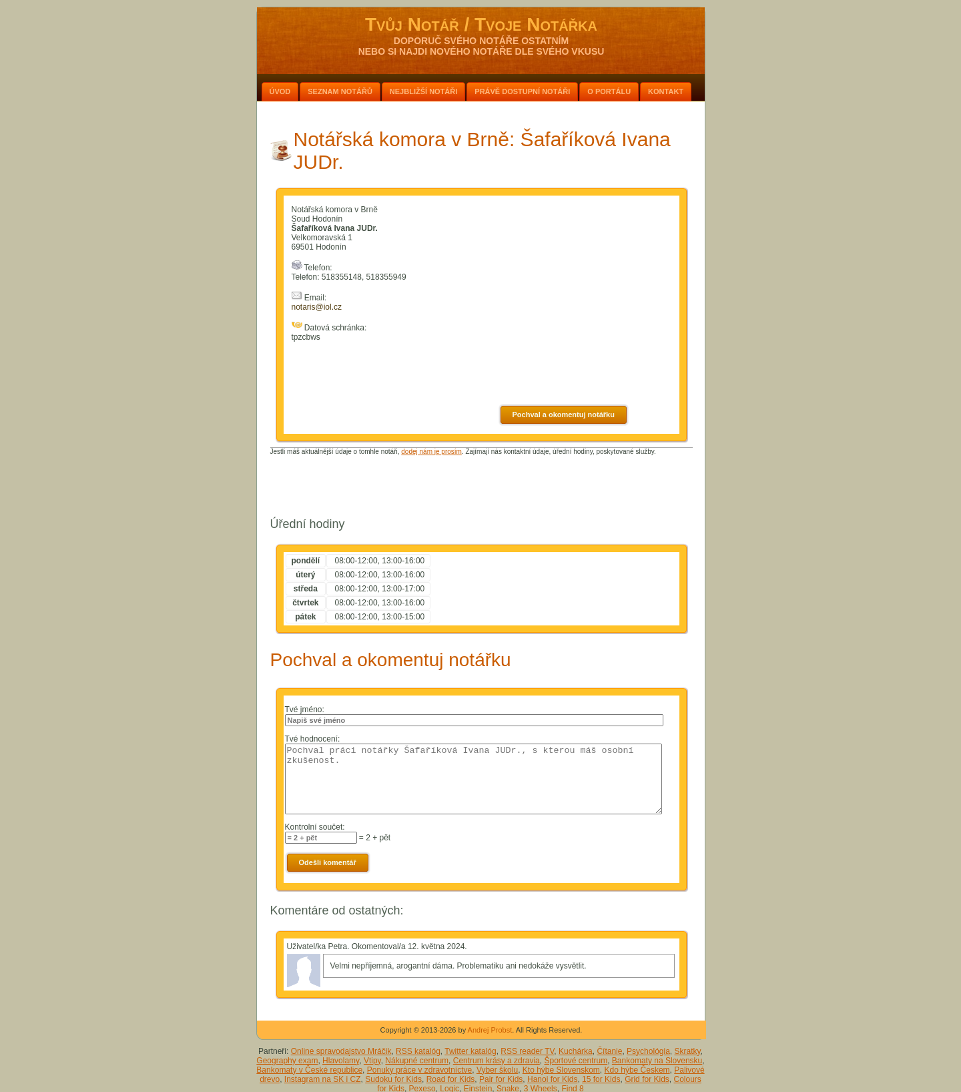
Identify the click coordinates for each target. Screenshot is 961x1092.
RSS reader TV (527, 1051)
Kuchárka (576, 1051)
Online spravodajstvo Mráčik (341, 1051)
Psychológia (648, 1051)
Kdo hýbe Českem (637, 1070)
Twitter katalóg (470, 1051)
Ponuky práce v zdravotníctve (419, 1070)
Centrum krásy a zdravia (496, 1060)
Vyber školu (497, 1070)
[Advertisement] (481, 485)
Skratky (688, 1051)
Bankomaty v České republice (309, 1070)
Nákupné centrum (416, 1060)
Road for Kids (450, 1079)
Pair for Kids (501, 1079)
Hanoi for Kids (552, 1079)
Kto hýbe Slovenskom (561, 1070)
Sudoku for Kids (393, 1079)
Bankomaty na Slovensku (657, 1060)
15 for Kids (601, 1079)
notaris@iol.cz (317, 307)
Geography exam (287, 1060)
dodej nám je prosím (431, 451)
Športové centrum (575, 1060)
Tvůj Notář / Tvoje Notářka (481, 24)
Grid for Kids (647, 1079)
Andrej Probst (490, 1030)
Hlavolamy (340, 1060)
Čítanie (609, 1051)
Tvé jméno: (304, 709)
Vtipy (372, 1060)
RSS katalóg (418, 1051)
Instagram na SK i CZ (322, 1079)
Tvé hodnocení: (312, 739)
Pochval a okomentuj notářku (564, 415)
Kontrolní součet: (315, 827)
